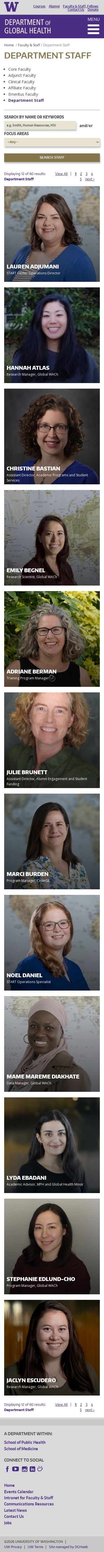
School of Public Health (24, 1442)
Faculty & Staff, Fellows (80, 6)
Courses (39, 6)
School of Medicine (21, 1448)
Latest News (15, 1510)
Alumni (54, 6)
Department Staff (26, 100)
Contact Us (76, 9)
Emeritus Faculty (23, 94)
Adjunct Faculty (22, 75)
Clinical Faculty (21, 81)
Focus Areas (16, 133)
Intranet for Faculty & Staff (28, 1497)
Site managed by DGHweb (68, 1547)
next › (89, 179)
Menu (94, 19)
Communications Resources (29, 1504)
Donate (93, 9)
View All (61, 174)
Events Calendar (19, 1491)
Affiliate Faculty (22, 87)
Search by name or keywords (34, 117)
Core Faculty (19, 69)
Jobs (8, 1522)
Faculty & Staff (29, 45)
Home (9, 45)
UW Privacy (13, 1547)
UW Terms (35, 1547)
